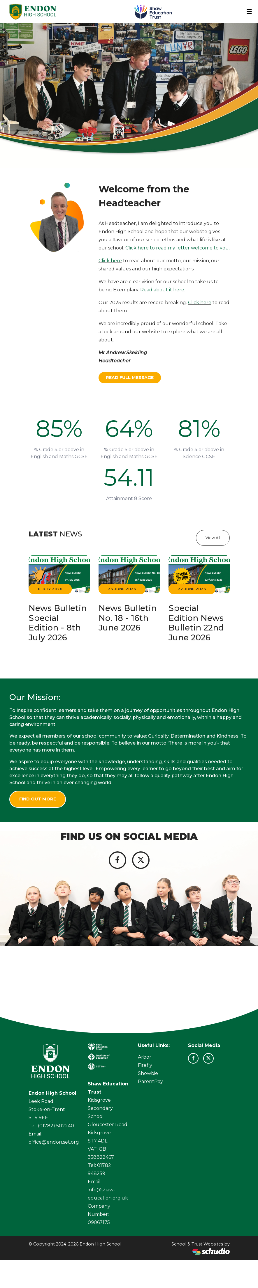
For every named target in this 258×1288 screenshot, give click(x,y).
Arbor (144, 1057)
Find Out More (37, 799)
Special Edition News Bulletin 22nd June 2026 (196, 622)
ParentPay (150, 1081)
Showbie (148, 1073)
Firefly (145, 1065)
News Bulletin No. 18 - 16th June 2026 (128, 618)
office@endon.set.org (54, 1142)
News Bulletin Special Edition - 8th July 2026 (58, 622)
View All (213, 538)
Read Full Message (130, 377)
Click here (110, 260)
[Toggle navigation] (249, 11)
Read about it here (162, 290)
